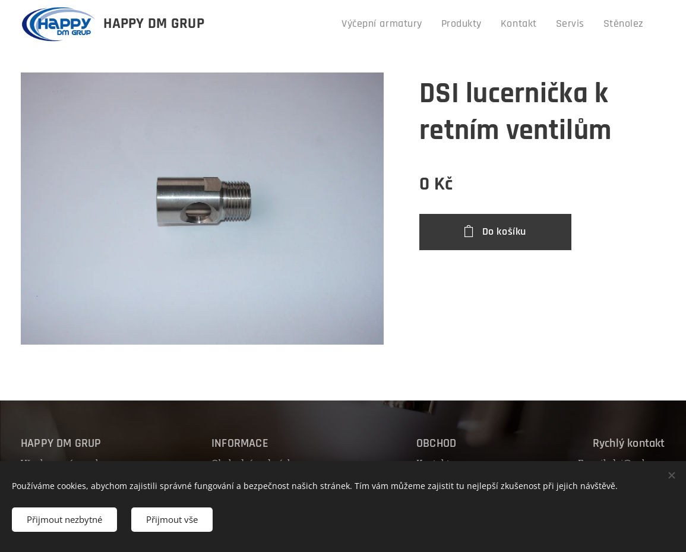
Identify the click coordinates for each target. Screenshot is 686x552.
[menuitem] (404, 24)
